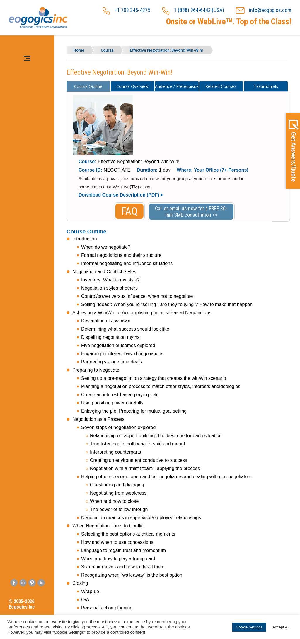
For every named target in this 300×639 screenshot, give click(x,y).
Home (78, 50)
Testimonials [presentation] (266, 86)
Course (107, 50)
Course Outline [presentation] (88, 86)
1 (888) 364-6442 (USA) (193, 11)
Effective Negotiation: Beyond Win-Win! (166, 50)
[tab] (88, 86)
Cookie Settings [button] (249, 627)
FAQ (129, 211)
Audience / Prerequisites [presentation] (177, 86)
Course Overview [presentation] (132, 86)
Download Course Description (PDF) (119, 194)
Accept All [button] (280, 627)
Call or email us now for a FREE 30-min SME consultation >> (191, 211)
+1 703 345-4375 (126, 11)
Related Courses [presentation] (220, 86)
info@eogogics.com (263, 10)
